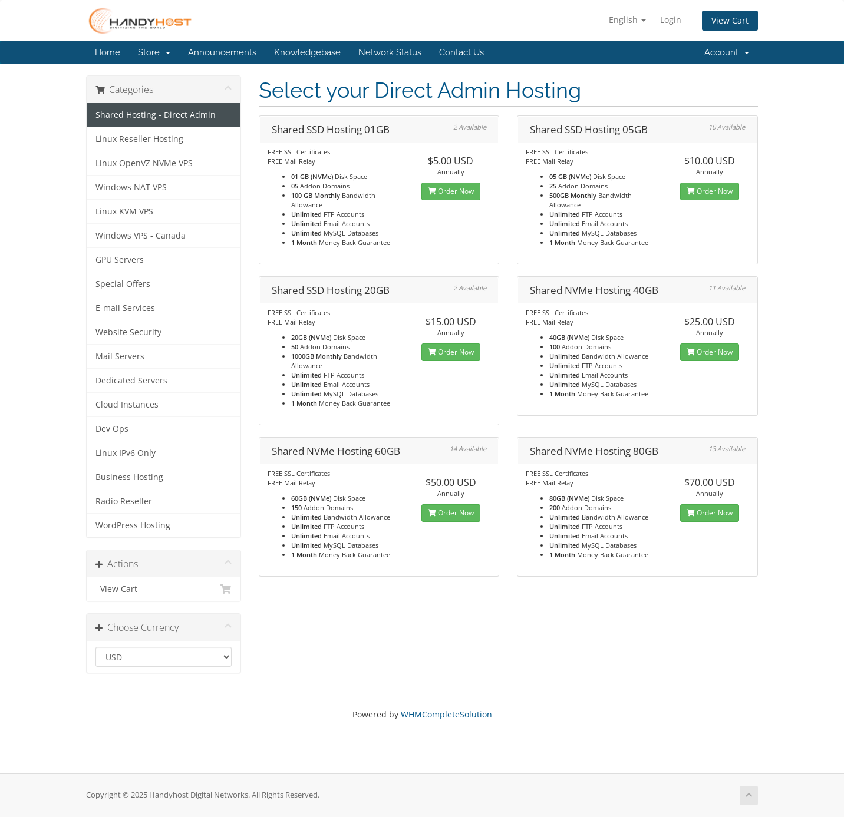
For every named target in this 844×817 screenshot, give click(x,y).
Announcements (222, 52)
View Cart (730, 20)
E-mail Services (125, 308)
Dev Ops (111, 429)
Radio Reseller (123, 501)
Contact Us (461, 52)
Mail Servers (119, 356)
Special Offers (122, 284)
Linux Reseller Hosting (139, 139)
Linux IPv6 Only (125, 453)
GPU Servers (119, 259)
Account (726, 52)
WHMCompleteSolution (446, 714)
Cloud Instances (127, 404)
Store (154, 52)
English (627, 19)
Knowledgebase (307, 52)
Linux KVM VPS (124, 211)
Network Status (389, 52)
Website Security (128, 332)
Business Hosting (129, 477)
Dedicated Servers (131, 380)
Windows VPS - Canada (140, 235)
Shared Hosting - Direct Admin (155, 115)
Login (670, 19)
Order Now (451, 191)
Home (107, 52)
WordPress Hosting (132, 525)
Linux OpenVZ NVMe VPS (144, 163)
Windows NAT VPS (131, 187)
